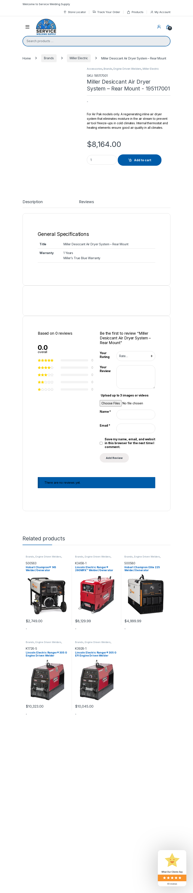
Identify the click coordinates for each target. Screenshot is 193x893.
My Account (160, 12)
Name (105, 633)
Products (135, 12)
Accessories (94, 68)
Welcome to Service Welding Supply (46, 4)
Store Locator (74, 12)
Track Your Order (106, 12)
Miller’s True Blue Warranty (81, 480)
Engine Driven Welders (127, 68)
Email (105, 647)
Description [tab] (32, 424)
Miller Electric (79, 58)
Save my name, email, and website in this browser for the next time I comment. (131, 665)
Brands (49, 58)
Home (27, 58)
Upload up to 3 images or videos (125, 617)
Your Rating (105, 577)
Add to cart (142, 160)
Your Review (105, 591)
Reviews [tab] (86, 424)
